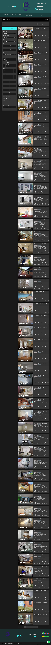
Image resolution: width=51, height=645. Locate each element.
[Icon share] (38, 6)
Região (4, 43)
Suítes (4, 84)
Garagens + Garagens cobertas (9, 92)
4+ (14, 81)
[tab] (9, 28)
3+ (11, 81)
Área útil (4, 68)
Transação (5, 31)
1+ (4, 81)
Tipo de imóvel (6, 35)
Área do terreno (6, 74)
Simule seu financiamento (29, 15)
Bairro (4, 47)
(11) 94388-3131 (41, 3)
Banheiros (5, 88)
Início (4, 19)
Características (6, 105)
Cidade (4, 39)
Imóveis (6, 14)
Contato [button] (21, 14)
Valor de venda (6, 56)
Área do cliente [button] (41, 15)
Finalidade (5, 52)
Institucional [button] (13, 14)
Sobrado (8, 19)
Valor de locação (6, 62)
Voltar (46, 19)
